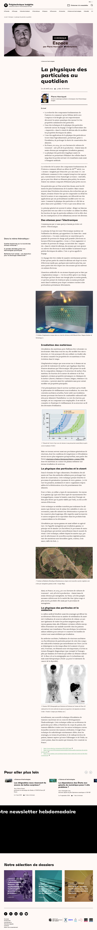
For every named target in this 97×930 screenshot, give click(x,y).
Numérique (36, 11)
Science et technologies (74, 11)
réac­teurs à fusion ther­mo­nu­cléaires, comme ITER (65, 459)
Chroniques (10, 17)
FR (89, 1)
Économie (53, 11)
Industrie (62, 11)
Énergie (14, 11)
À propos (6, 919)
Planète (6, 11)
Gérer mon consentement (11, 927)
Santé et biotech (25, 11)
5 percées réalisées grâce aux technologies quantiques (14, 249)
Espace (44, 11)
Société (86, 11)
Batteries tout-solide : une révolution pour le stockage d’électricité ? (17, 254)
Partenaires (7, 920)
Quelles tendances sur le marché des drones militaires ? (17, 244)
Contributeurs (8, 922)
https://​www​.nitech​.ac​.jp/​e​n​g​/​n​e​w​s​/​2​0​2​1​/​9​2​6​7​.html (57, 748)
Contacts (6, 925)
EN (92, 1)
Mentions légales (8, 924)
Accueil (5, 17)
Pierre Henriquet (58, 96)
